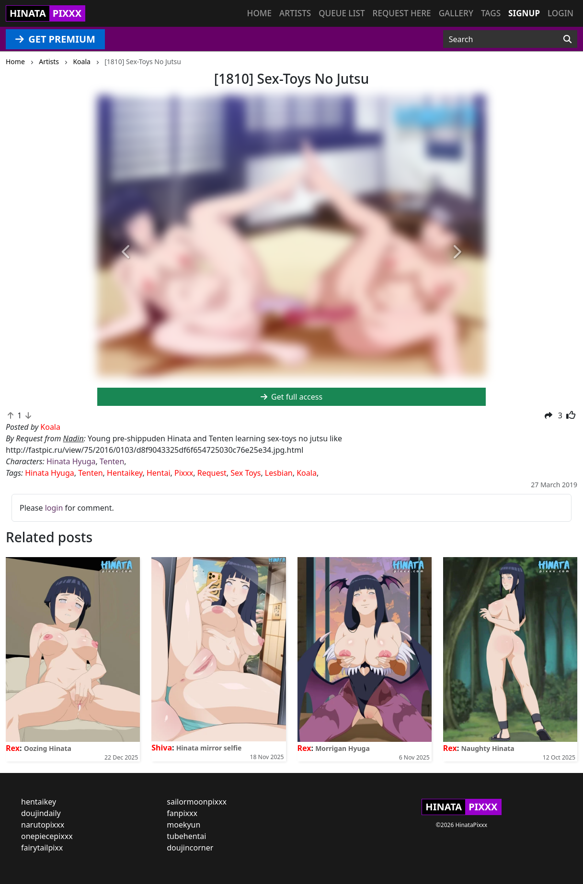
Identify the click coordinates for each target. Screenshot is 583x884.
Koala (307, 473)
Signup (524, 13)
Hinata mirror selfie (209, 747)
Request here (402, 13)
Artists (295, 13)
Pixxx (183, 473)
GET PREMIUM (55, 39)
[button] (126, 252)
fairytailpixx (42, 847)
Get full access (291, 397)
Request (212, 473)
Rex (13, 748)
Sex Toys (245, 473)
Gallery (456, 13)
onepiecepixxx (47, 836)
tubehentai (186, 836)
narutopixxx (42, 824)
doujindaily (41, 813)
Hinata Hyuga (70, 461)
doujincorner (190, 847)
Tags (491, 13)
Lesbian (279, 473)
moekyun (183, 824)
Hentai (159, 473)
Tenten (112, 461)
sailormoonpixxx (197, 801)
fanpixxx (182, 813)
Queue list (342, 13)
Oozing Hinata (47, 748)
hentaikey (38, 801)
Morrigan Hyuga (342, 748)
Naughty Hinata (487, 748)
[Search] (567, 39)
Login (560, 13)
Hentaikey (124, 473)
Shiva (161, 747)
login (54, 508)
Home (259, 13)
